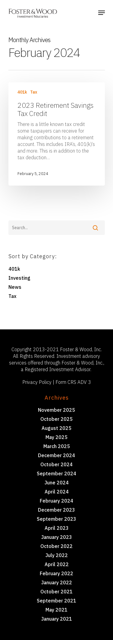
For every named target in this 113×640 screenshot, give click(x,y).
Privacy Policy (37, 382)
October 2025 (56, 419)
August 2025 (56, 428)
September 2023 (56, 519)
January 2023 (56, 537)
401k (22, 92)
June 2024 (57, 483)
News (14, 287)
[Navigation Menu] (101, 13)
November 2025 (56, 410)
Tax (33, 92)
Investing (19, 278)
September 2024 (56, 473)
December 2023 (56, 510)
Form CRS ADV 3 (73, 382)
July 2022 (57, 555)
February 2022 (56, 573)
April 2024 (57, 492)
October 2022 (56, 546)
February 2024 (56, 501)
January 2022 (56, 582)
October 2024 (56, 464)
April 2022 (57, 564)
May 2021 (56, 610)
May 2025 (56, 437)
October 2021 (56, 592)
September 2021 (56, 601)
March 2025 (56, 446)
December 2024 (56, 455)
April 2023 (57, 528)
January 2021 (56, 619)
